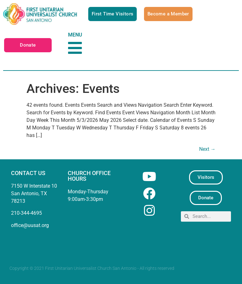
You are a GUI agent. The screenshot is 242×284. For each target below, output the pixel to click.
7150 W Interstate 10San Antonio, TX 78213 (34, 193)
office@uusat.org (30, 225)
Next (207, 149)
